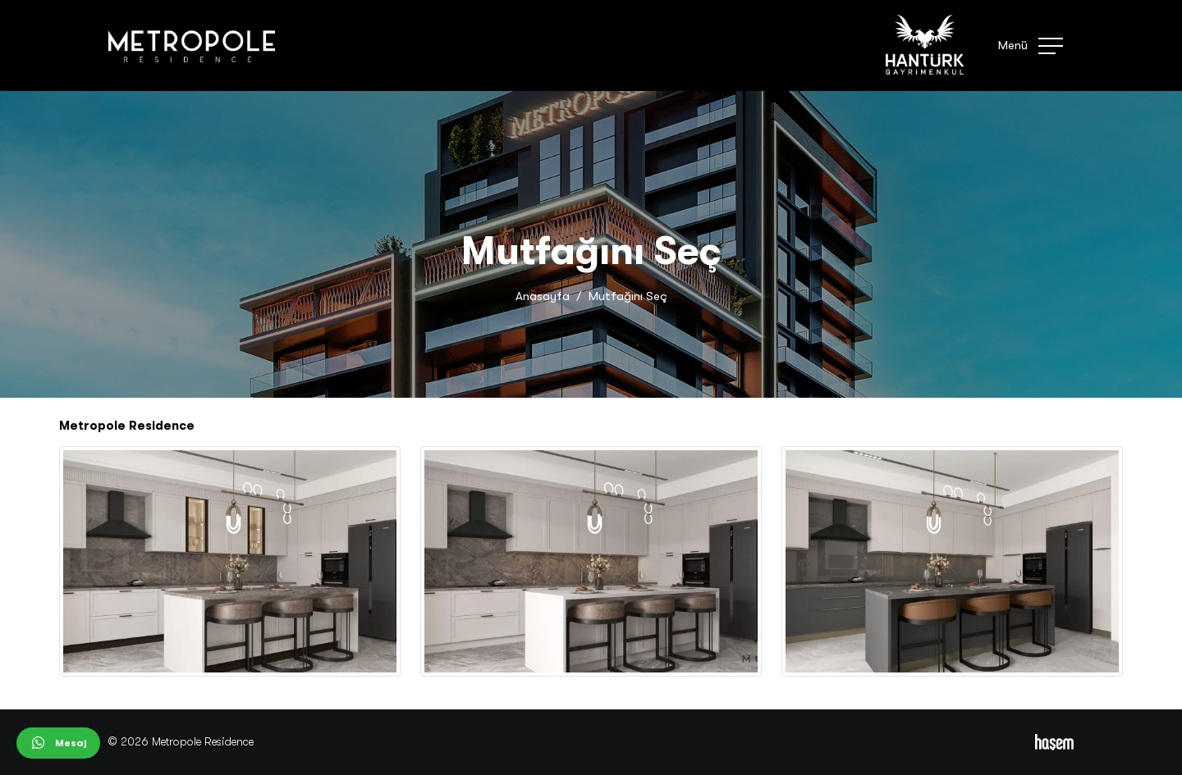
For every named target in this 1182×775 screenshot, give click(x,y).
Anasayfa (542, 296)
